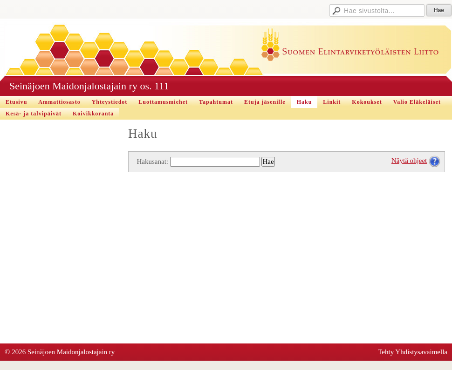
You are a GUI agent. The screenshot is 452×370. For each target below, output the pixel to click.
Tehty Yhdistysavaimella (412, 352)
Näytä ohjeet (409, 160)
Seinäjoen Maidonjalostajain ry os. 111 (89, 86)
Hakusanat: (152, 161)
